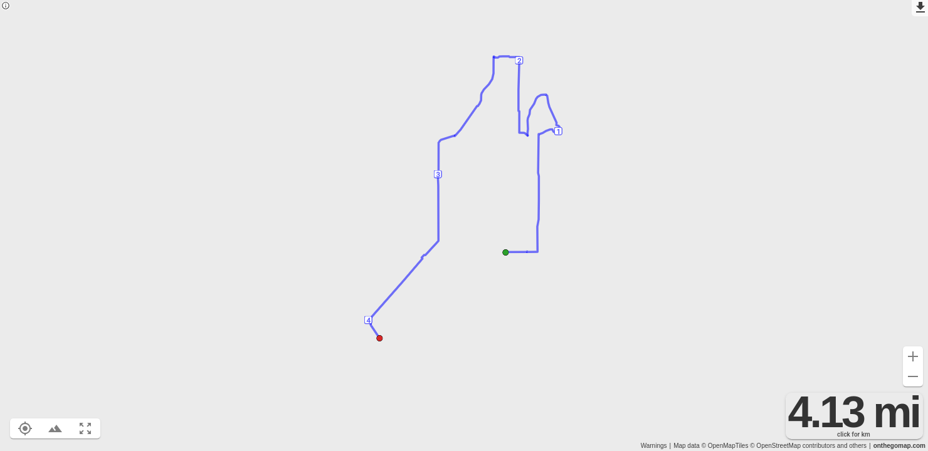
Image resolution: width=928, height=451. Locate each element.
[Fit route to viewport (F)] (85, 428)
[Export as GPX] (920, 8)
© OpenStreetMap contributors (792, 445)
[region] (464, 225)
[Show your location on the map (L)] (25, 428)
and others (852, 445)
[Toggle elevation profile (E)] (55, 428)
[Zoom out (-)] (913, 376)
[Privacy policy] (5, 6)
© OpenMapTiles (725, 445)
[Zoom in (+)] (913, 356)
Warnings (654, 445)
